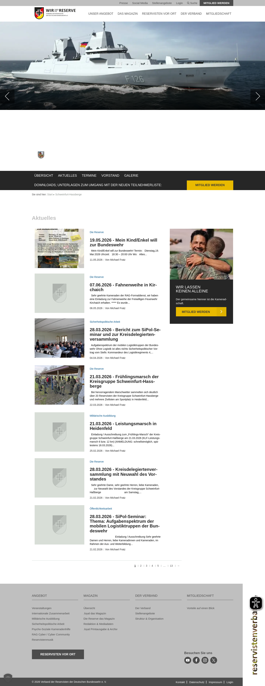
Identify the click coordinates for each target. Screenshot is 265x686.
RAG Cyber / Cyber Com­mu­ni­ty (51, 634)
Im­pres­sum (215, 682)
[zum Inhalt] (59, 248)
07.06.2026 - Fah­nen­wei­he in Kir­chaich (123, 287)
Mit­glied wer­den (216, 3)
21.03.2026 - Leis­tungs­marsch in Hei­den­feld (123, 426)
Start (50, 194)
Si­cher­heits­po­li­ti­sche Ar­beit (105, 321)
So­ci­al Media (140, 3)
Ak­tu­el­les (67, 175)
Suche (192, 3)
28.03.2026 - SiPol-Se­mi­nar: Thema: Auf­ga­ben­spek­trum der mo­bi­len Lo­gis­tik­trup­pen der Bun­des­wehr (125, 523)
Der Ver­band (143, 608)
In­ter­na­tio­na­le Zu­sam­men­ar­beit (51, 613)
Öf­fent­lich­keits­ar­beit (101, 508)
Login (179, 3)
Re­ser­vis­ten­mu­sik (42, 639)
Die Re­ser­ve (97, 232)
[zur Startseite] (55, 13)
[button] (8, 678)
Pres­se (123, 3)
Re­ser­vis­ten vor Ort (159, 13)
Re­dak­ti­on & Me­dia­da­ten (98, 623)
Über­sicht (43, 175)
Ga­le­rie (131, 175)
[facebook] (196, 660)
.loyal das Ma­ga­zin (95, 613)
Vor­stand (110, 175)
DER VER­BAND (191, 13)
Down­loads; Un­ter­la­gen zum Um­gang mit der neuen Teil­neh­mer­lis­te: (98, 185)
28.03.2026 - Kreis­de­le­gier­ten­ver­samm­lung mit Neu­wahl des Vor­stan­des (124, 474)
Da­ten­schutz (196, 682)
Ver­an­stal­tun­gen (42, 608)
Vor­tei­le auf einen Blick (201, 608)
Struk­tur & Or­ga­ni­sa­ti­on (149, 618)
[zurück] (7, 96)
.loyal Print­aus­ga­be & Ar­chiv (101, 629)
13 (171, 566)
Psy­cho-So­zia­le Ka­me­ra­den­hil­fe (51, 629)
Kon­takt (180, 682)
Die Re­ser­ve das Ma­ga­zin (99, 618)
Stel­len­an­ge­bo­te (162, 3)
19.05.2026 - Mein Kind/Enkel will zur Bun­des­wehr (123, 242)
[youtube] (187, 660)
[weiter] (257, 96)
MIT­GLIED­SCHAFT (218, 13)
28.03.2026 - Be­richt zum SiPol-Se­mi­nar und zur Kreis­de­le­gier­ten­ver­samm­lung (125, 334)
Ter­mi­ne (89, 175)
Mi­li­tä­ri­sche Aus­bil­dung (103, 415)
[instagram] (205, 660)
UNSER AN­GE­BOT (100, 13)
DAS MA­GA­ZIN (128, 13)
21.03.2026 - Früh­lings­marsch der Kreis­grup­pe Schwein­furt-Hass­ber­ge (124, 381)
